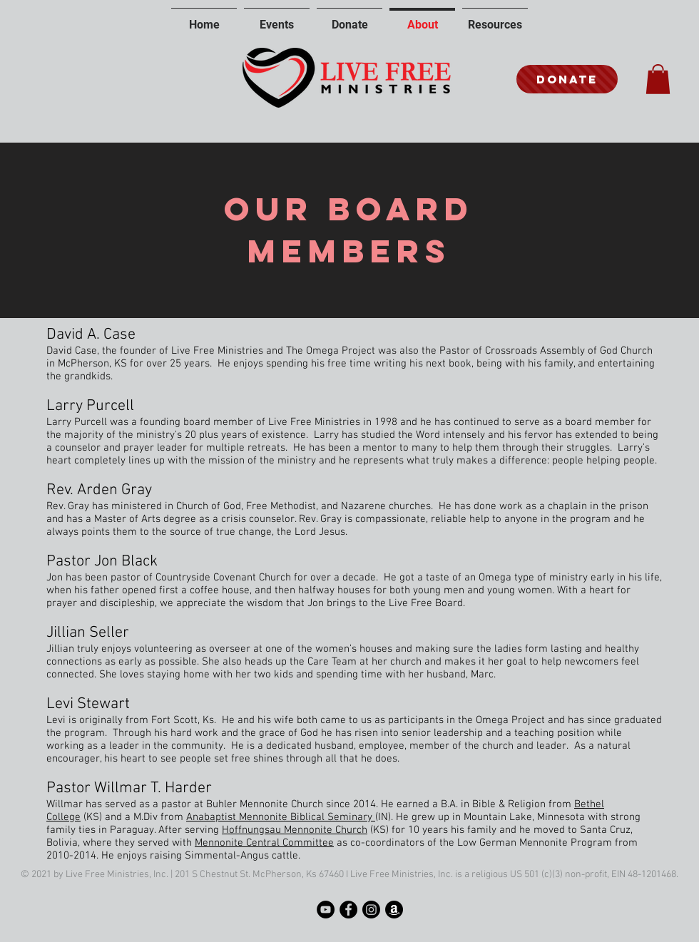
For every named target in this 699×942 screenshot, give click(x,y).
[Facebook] (348, 909)
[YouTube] (326, 909)
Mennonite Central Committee (264, 842)
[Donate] (567, 79)
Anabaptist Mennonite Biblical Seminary (280, 817)
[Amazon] (394, 909)
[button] (658, 79)
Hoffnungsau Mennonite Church (294, 830)
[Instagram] (371, 909)
